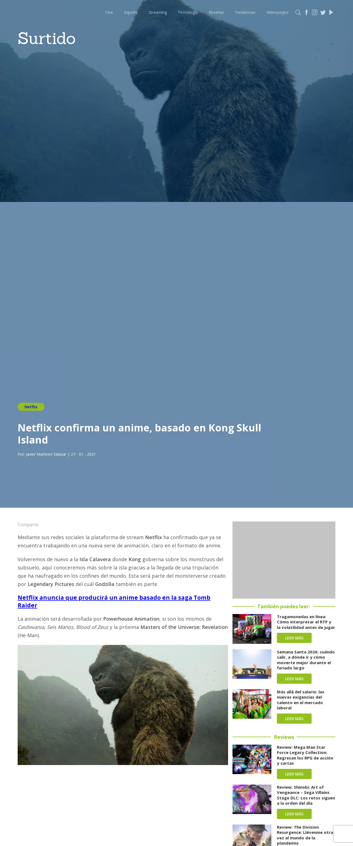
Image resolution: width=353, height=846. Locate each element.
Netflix (31, 406)
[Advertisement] (283, 560)
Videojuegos (277, 12)
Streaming (158, 12)
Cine (109, 12)
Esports (131, 12)
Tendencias (245, 12)
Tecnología (188, 12)
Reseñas (216, 12)
